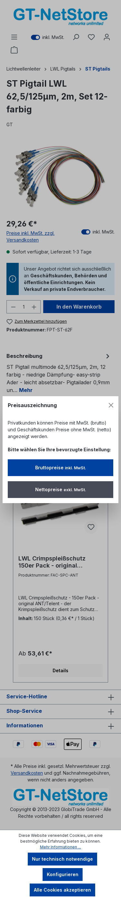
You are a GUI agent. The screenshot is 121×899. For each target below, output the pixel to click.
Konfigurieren (62, 874)
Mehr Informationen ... (60, 847)
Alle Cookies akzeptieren (62, 890)
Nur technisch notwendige (62, 859)
